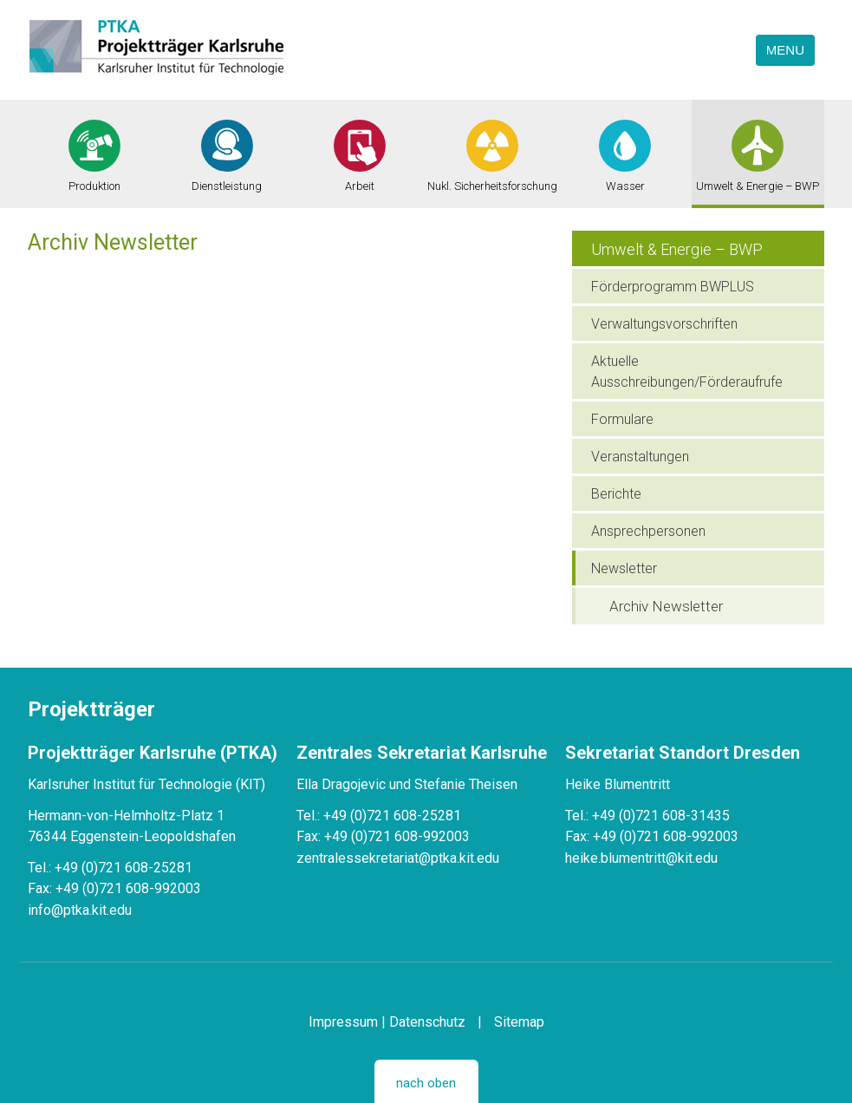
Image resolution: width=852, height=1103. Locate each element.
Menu (785, 49)
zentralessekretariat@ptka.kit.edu (397, 858)
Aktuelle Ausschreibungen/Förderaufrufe (687, 371)
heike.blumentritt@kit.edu (641, 858)
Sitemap (519, 1022)
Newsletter (624, 568)
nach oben (426, 1083)
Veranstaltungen (640, 456)
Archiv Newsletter (666, 606)
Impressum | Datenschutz (387, 1022)
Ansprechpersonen (648, 531)
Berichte (616, 494)
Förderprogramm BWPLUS (672, 286)
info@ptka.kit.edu (80, 910)
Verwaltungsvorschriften (664, 324)
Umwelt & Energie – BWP (677, 249)
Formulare (622, 419)
